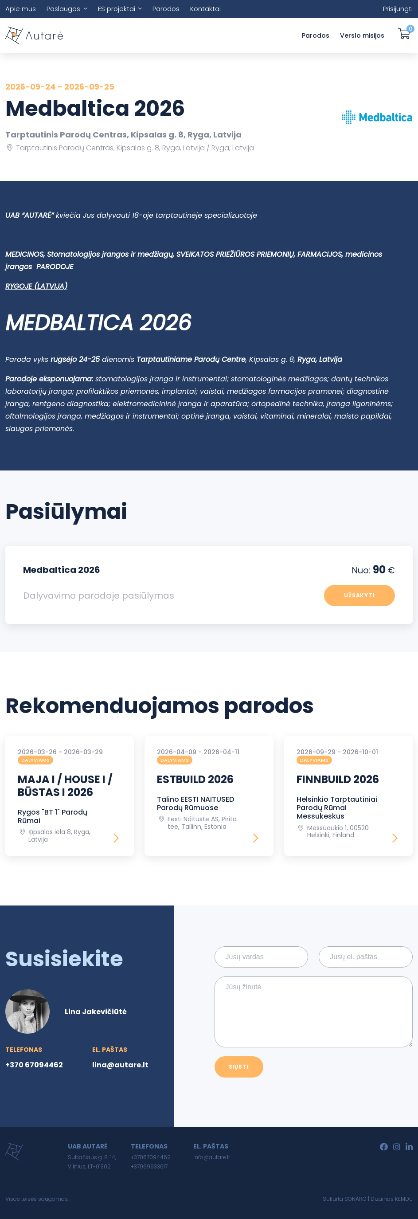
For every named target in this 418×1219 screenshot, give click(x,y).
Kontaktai (205, 8)
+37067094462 (151, 1157)
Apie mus (20, 8)
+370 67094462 (34, 1065)
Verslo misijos (362, 35)
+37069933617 (149, 1166)
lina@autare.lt (120, 1065)
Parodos (166, 8)
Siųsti (239, 1066)
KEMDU (404, 1199)
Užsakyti (359, 595)
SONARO (355, 1199)
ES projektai (116, 8)
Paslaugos (63, 8)
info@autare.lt (211, 1157)
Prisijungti (398, 8)
